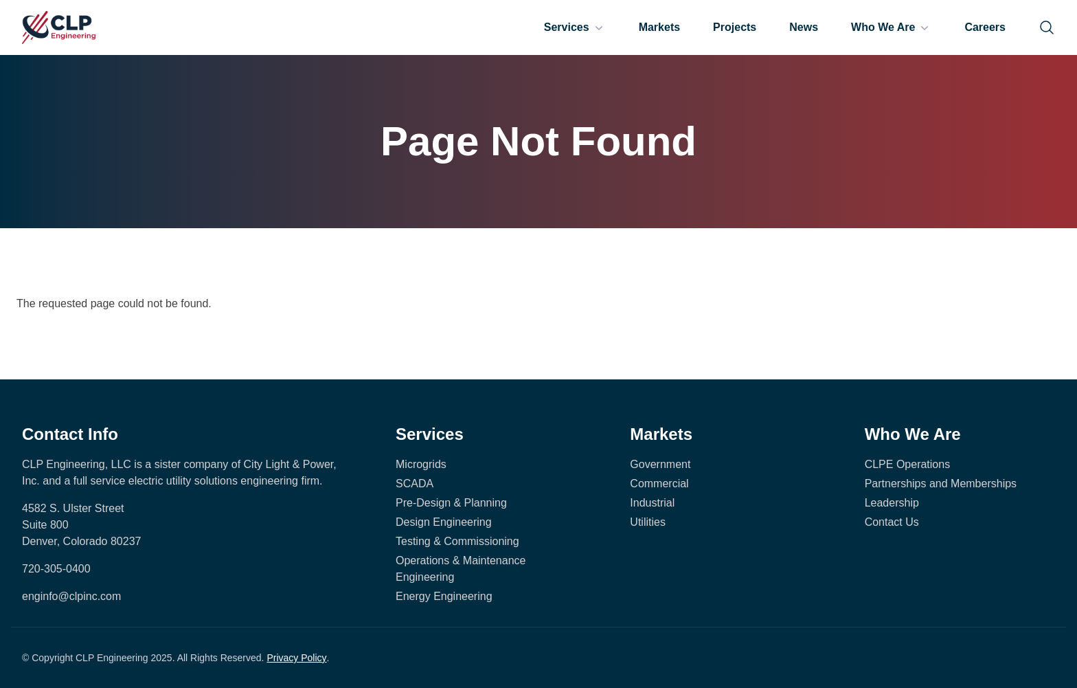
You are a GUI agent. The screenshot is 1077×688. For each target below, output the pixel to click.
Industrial (652, 503)
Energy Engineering (444, 596)
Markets (659, 27)
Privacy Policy (296, 657)
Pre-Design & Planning (451, 503)
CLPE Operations (908, 464)
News (803, 27)
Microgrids (421, 464)
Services (575, 27)
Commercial (659, 483)
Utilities (648, 522)
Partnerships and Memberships (941, 483)
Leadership (892, 503)
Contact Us (892, 522)
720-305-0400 (56, 569)
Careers (985, 27)
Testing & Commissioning (457, 541)
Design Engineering (444, 522)
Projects (734, 27)
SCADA (414, 483)
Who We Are (891, 27)
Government (660, 464)
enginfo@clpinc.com (71, 596)
